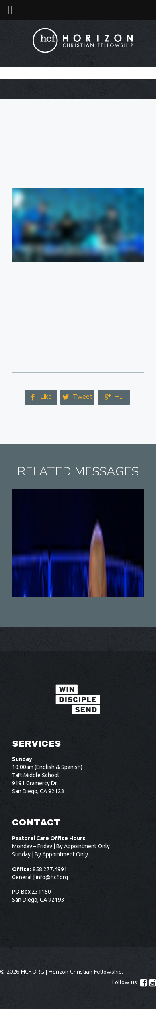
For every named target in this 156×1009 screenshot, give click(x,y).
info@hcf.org (52, 877)
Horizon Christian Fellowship (85, 972)
